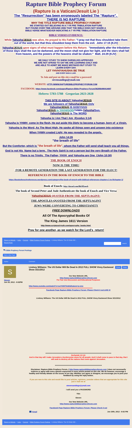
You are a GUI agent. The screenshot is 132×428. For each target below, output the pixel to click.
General (25, 240)
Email (34, 412)
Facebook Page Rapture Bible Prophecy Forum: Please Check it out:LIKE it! (78, 290)
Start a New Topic (9, 255)
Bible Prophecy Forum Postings (40, 240)
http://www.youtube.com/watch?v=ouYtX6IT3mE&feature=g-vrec (56, 286)
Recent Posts (8, 243)
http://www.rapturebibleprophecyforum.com (78, 278)
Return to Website (9, 240)
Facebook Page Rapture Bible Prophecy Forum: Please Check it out (78, 408)
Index (19, 240)
